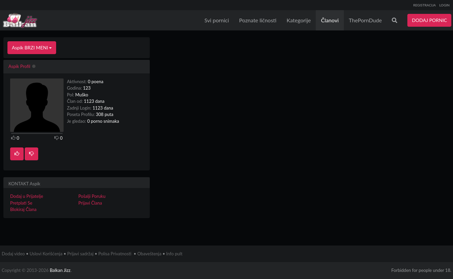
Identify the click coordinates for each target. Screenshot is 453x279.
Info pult (174, 253)
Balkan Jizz (60, 270)
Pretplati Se (21, 203)
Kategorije (299, 20)
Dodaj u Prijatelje (26, 196)
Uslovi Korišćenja (46, 253)
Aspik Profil (19, 66)
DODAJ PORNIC (429, 20)
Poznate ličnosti (257, 20)
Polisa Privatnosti (115, 253)
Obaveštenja (149, 253)
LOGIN (444, 5)
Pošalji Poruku (91, 196)
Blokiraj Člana (23, 209)
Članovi (329, 20)
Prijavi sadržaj (80, 253)
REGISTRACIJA (424, 5)
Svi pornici (217, 20)
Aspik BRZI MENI (32, 47)
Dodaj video (13, 253)
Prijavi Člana (90, 203)
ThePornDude (365, 20)
